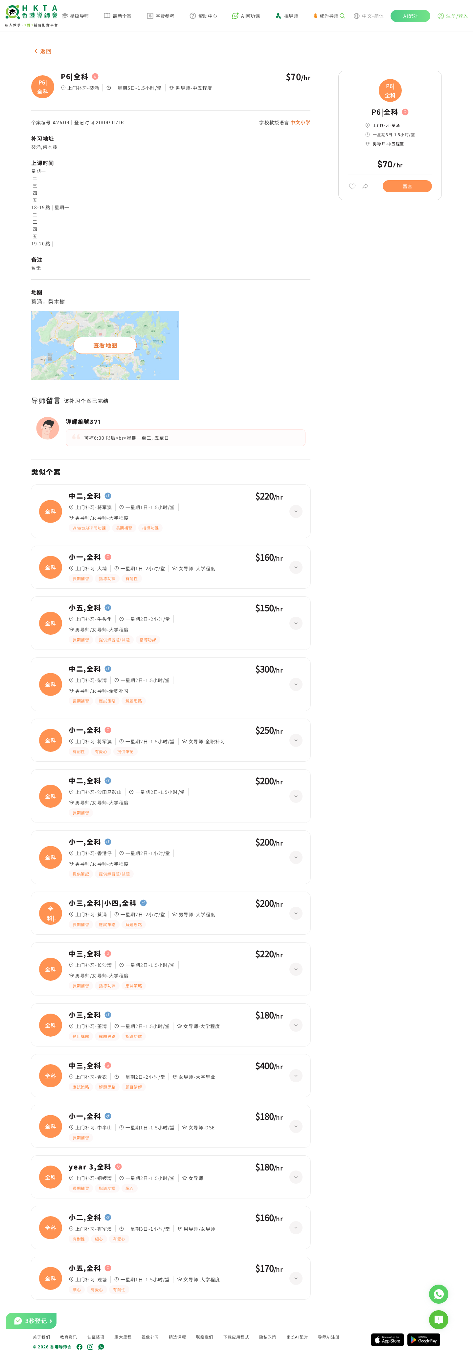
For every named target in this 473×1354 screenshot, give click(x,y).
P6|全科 (74, 76)
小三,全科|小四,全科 (103, 903)
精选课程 (177, 1337)
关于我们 (41, 1337)
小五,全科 (85, 607)
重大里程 (123, 1337)
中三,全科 (85, 953)
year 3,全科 (90, 1166)
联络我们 (205, 1337)
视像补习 (150, 1337)
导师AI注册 (329, 1337)
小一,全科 (85, 557)
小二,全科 (85, 1217)
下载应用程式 (236, 1337)
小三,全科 (85, 1015)
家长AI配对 (297, 1337)
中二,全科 (85, 496)
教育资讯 (69, 1337)
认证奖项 (96, 1337)
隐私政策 (268, 1337)
